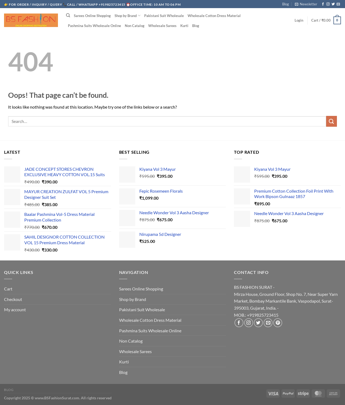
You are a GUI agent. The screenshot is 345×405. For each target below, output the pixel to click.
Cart (8, 288)
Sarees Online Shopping (92, 16)
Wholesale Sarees (162, 26)
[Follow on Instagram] (328, 4)
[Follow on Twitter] (333, 4)
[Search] (68, 15)
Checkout (13, 299)
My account (15, 309)
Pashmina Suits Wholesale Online (94, 26)
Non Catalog (134, 26)
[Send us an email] (338, 4)
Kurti (184, 26)
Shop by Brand (127, 15)
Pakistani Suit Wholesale (164, 16)
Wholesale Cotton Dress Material (214, 16)
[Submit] (331, 121)
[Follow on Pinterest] (277, 322)
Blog (285, 4)
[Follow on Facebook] (323, 4)
